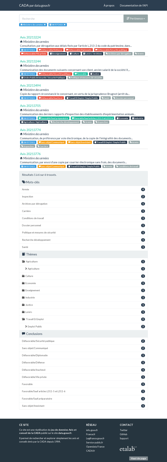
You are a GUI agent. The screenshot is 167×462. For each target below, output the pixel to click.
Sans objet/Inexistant (79, 142)
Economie (122, 118)
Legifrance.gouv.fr (95, 438)
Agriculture (83, 261)
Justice (94, 74)
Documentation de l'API (134, 5)
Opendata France (95, 446)
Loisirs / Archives (92, 53)
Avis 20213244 (30, 61)
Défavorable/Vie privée (33, 53)
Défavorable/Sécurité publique (111, 50)
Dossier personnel (123, 98)
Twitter (123, 430)
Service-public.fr (94, 442)
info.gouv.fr (92, 430)
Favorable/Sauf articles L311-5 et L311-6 (92, 118)
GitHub (123, 434)
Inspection (101, 122)
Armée (139, 53)
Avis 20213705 (30, 106)
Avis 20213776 (30, 154)
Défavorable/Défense (50, 50)
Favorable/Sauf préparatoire (53, 118)
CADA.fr (90, 450)
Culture (74, 53)
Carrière (43, 146)
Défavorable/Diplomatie (79, 50)
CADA (24, 5)
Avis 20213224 (30, 37)
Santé (105, 98)
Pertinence (136, 18)
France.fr (90, 434)
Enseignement (58, 53)
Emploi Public (85, 326)
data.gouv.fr (42, 5)
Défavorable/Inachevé (51, 98)
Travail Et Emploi (83, 319)
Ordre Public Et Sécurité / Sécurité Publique (43, 77)
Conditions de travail (127, 166)
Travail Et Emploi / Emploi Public (82, 98)
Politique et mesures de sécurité (85, 77)
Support (124, 438)
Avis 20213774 (30, 130)
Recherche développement (65, 122)
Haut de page (138, 458)
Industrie (137, 118)
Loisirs (83, 312)
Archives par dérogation (118, 53)
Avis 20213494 (30, 85)
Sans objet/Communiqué (51, 142)
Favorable (81, 74)
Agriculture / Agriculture (34, 122)
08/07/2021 (28, 50)
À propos (109, 5)
